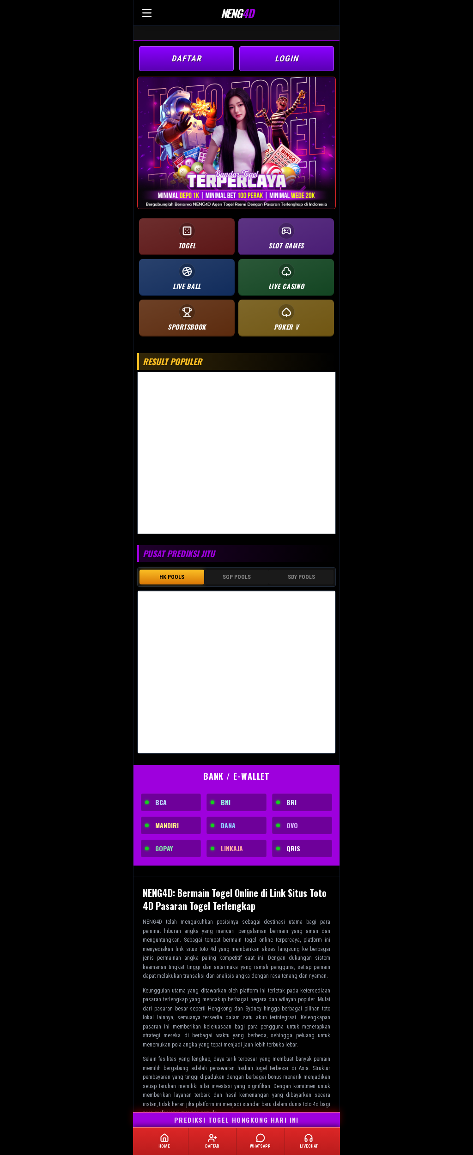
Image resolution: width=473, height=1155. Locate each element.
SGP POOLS (237, 577)
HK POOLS (171, 577)
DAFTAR (186, 58)
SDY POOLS (301, 577)
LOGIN (286, 58)
